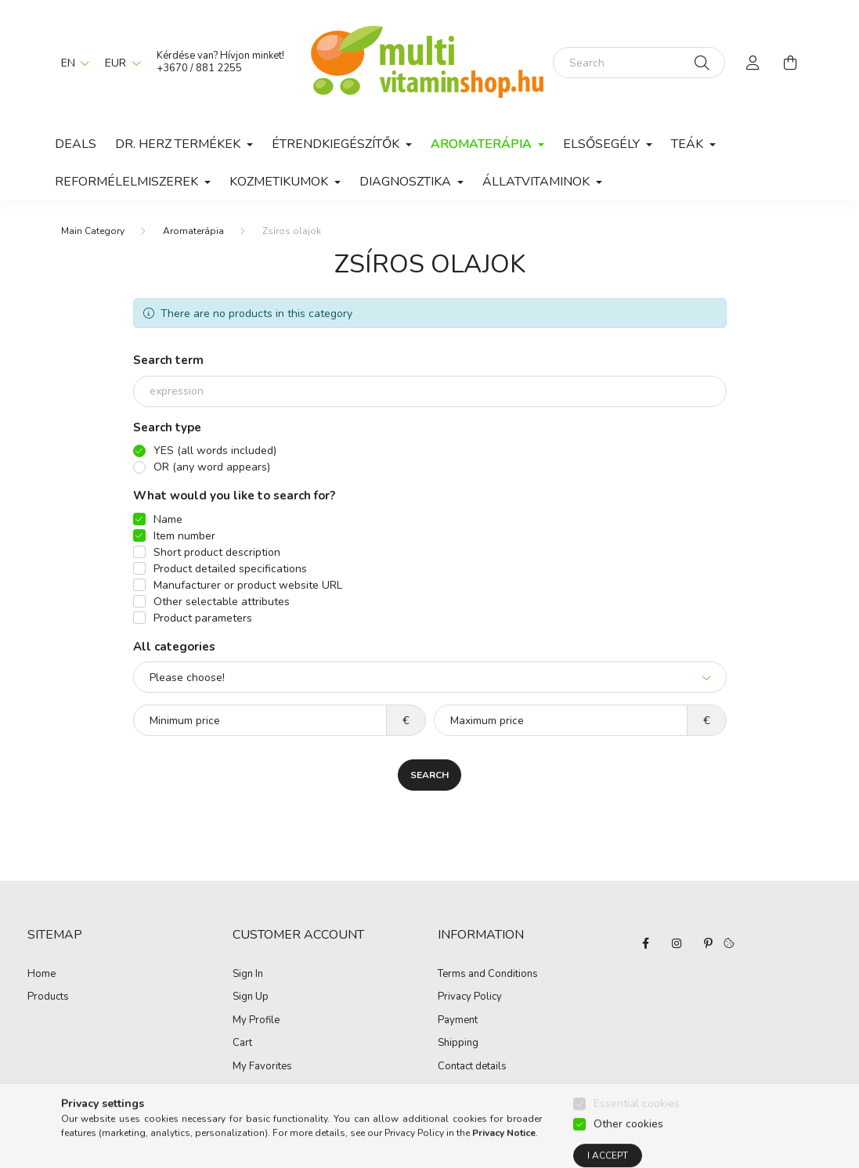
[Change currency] (119, 62)
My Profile (256, 1021)
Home (41, 974)
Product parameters (202, 618)
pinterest (708, 943)
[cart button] (791, 62)
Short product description (216, 552)
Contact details (472, 1067)
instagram (676, 943)
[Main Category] (93, 231)
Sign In (248, 974)
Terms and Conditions (488, 974)
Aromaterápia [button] (483, 144)
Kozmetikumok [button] (280, 181)
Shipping (458, 1043)
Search (429, 775)
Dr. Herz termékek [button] (179, 144)
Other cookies (628, 1156)
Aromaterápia (193, 231)
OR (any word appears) (211, 467)
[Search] (639, 62)
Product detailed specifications (230, 568)
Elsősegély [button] (603, 144)
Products (48, 997)
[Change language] (71, 62)
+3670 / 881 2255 (199, 68)
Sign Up (251, 997)
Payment (458, 1021)
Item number (184, 535)
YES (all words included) (214, 450)
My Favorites (262, 1067)
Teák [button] (688, 144)
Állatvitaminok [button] (537, 181)
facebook (645, 943)
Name (167, 519)
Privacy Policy (470, 997)
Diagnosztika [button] (406, 181)
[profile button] (753, 62)
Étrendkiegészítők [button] (337, 144)
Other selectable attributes (221, 601)
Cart (242, 1043)
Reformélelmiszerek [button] (128, 181)
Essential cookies (637, 1136)
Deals (75, 144)
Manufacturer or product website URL (247, 585)
